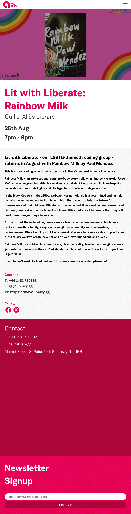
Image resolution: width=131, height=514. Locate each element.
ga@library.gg (21, 286)
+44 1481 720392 (23, 280)
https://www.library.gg (30, 292)
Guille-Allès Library (30, 117)
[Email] (65, 496)
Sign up (65, 504)
